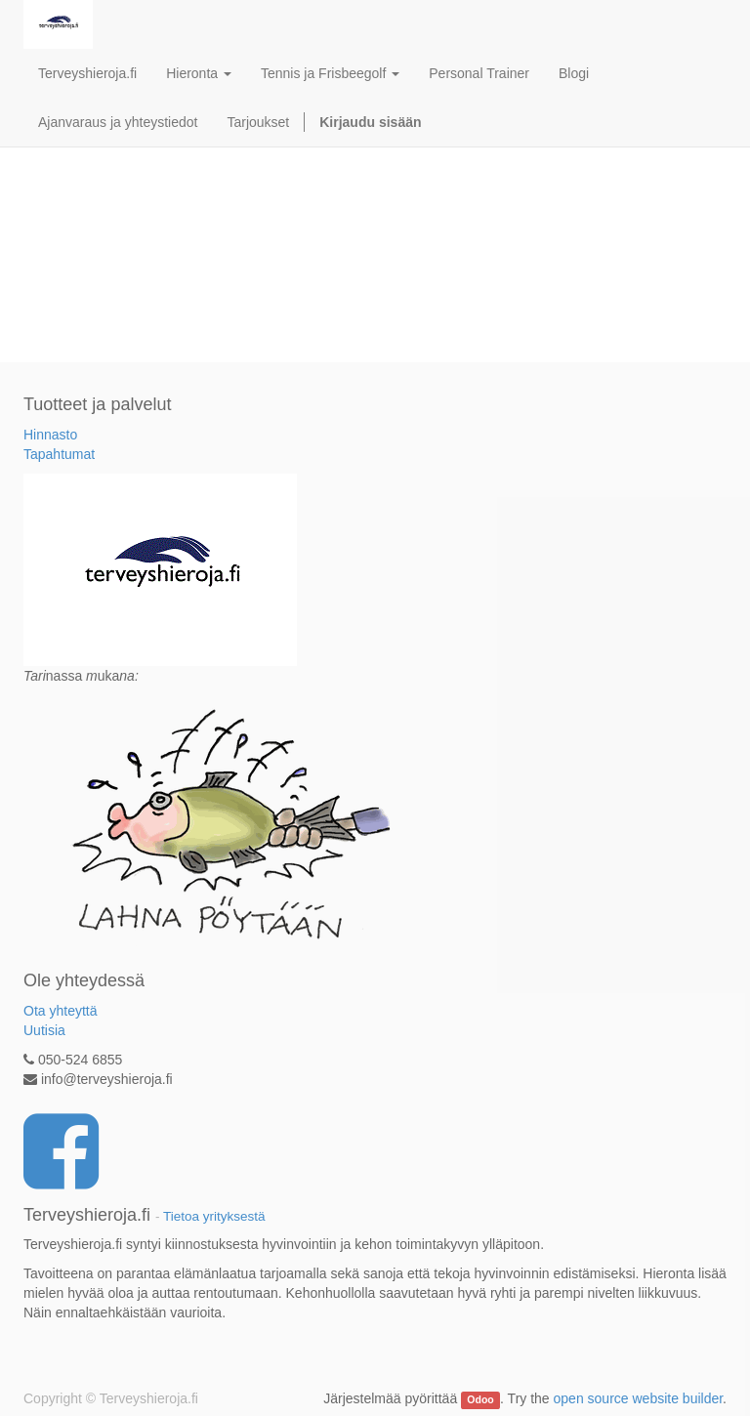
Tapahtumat (59, 454)
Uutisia (44, 1030)
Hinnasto (50, 434)
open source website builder (639, 1398)
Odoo (480, 1399)
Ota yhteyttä (60, 1011)
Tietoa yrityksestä (214, 1216)
